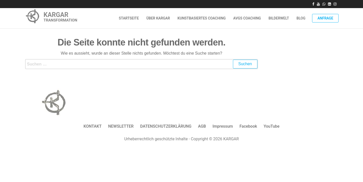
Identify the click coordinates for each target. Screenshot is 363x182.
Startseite (129, 18)
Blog (300, 18)
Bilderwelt (278, 18)
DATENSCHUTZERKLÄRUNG (165, 126)
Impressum (223, 126)
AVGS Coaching (247, 18)
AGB (202, 126)
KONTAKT (92, 126)
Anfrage (325, 18)
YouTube (272, 126)
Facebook (248, 126)
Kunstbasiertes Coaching (201, 18)
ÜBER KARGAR (158, 18)
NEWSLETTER (121, 126)
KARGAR (56, 14)
